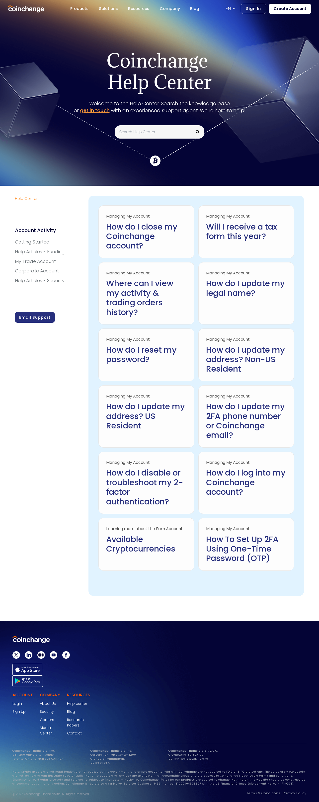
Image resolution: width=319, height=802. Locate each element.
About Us (48, 703)
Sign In (253, 8)
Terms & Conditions (263, 793)
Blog (71, 711)
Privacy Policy (295, 793)
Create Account (290, 8)
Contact (74, 733)
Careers (47, 719)
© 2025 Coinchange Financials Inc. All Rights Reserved (50, 794)
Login (17, 703)
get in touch (95, 110)
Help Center (26, 198)
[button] (233, 8)
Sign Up (19, 711)
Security (47, 711)
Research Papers (75, 722)
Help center (77, 703)
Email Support (35, 317)
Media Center (46, 730)
